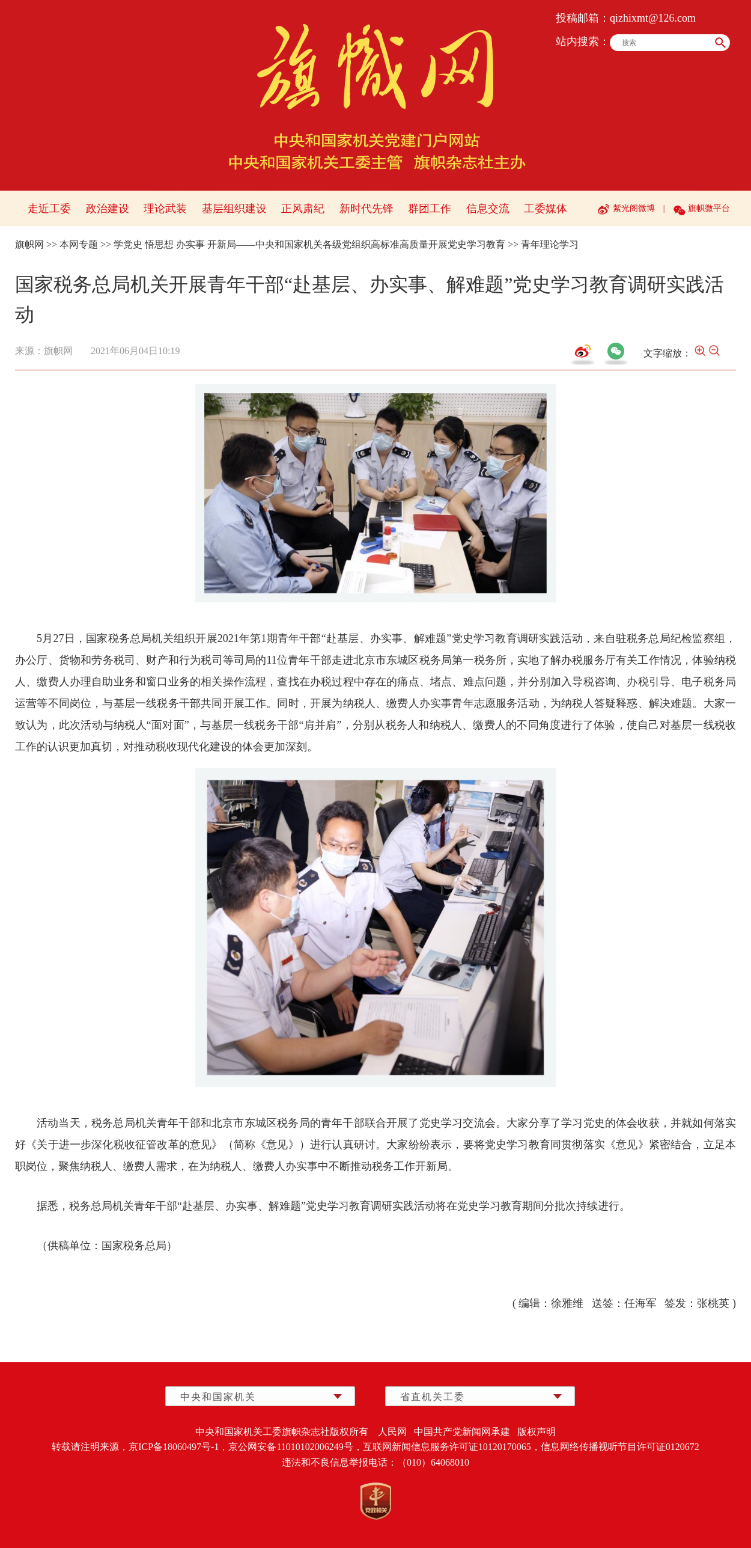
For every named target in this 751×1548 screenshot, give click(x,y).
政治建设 (107, 209)
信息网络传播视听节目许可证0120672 (620, 1447)
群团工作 (429, 209)
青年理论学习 (550, 244)
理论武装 (165, 209)
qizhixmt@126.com (653, 18)
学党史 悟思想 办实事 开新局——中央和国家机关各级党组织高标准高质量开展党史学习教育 (309, 244)
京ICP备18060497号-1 (174, 1447)
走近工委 (49, 209)
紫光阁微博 (634, 208)
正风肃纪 (302, 209)
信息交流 (487, 209)
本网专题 (78, 244)
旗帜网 (29, 244)
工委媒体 (545, 209)
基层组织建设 (234, 209)
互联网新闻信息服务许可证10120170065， (452, 1447)
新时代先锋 (366, 209)
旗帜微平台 (709, 208)
